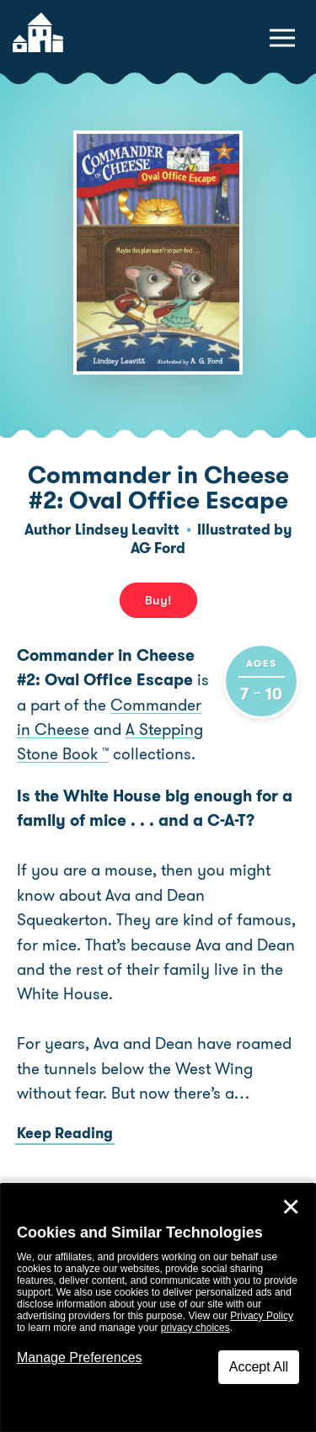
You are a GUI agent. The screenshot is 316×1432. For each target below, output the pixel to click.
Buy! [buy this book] (158, 600)
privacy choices (195, 1328)
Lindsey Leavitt (127, 529)
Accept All (258, 1367)
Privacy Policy (261, 1316)
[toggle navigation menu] (282, 38)
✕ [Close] (291, 1207)
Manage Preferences (79, 1357)
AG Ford (158, 548)
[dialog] (158, 1308)
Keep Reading (65, 1133)
